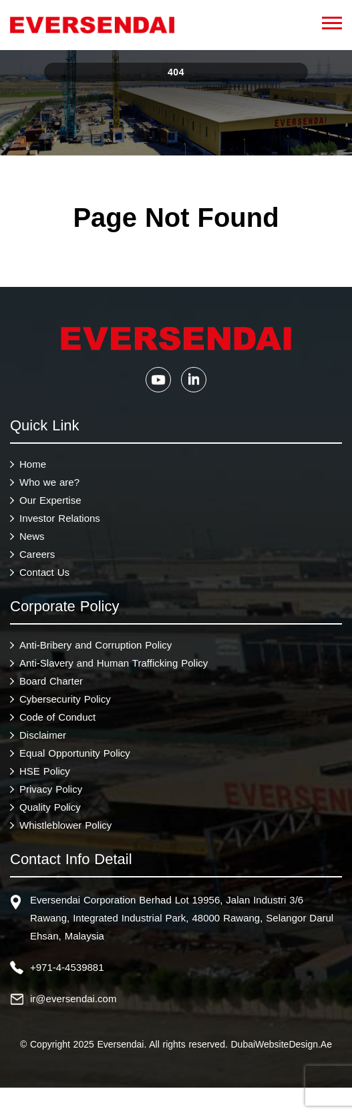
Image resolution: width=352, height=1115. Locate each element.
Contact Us (44, 572)
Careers (37, 554)
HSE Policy (44, 771)
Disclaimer (42, 735)
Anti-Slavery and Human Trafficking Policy (113, 663)
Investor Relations (59, 518)
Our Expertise (50, 500)
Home (32, 464)
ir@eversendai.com (73, 998)
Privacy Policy (50, 789)
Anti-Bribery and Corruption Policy (95, 645)
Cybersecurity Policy (65, 699)
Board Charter (51, 681)
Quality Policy (50, 807)
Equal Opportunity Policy (74, 753)
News (32, 536)
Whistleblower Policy (65, 825)
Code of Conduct (57, 717)
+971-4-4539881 (67, 967)
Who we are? (49, 482)
